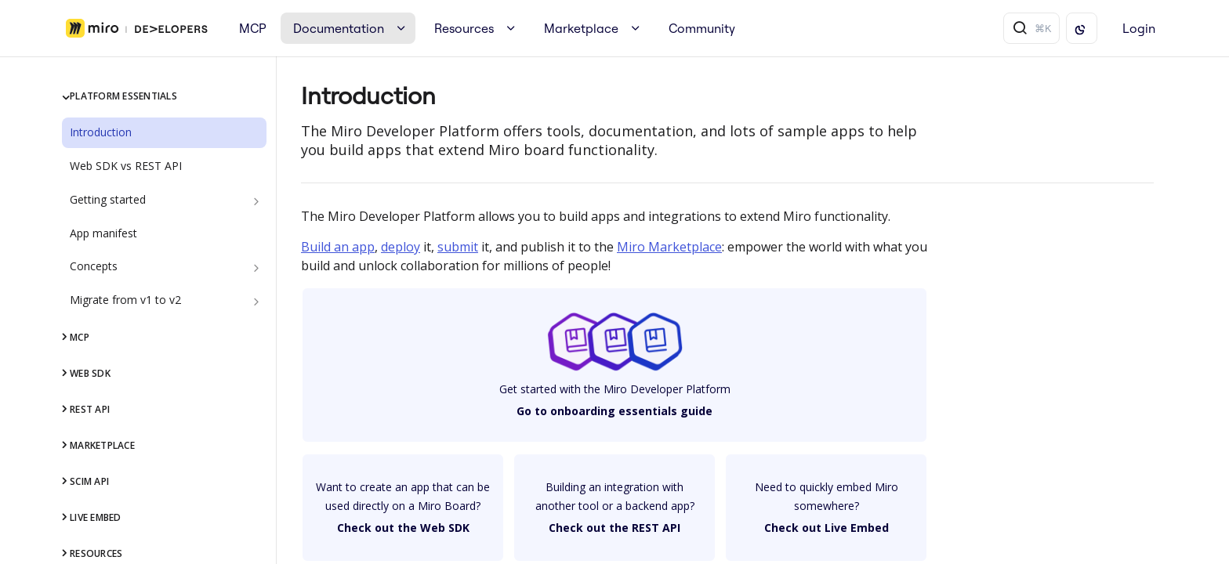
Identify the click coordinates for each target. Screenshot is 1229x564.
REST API (90, 409)
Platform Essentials (123, 96)
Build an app (338, 246)
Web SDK (90, 373)
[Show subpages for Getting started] (256, 201)
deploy (400, 246)
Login (1138, 28)
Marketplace (581, 28)
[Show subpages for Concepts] (256, 268)
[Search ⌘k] (1031, 28)
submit (457, 246)
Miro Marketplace (669, 246)
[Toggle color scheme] (1081, 28)
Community (702, 28)
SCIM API (89, 481)
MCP (252, 28)
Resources (464, 28)
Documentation (338, 28)
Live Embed (95, 517)
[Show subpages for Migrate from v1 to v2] (256, 301)
